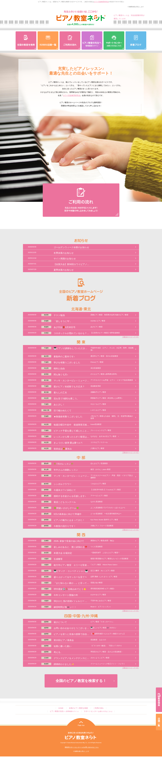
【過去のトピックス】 (130, 337)
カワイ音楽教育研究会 (101, 2)
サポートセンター (98, 711)
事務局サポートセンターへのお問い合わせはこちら (82, 747)
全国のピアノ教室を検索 (78, 708)
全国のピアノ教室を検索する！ (81, 681)
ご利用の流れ (98, 708)
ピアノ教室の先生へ (64, 711)
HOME (60, 708)
